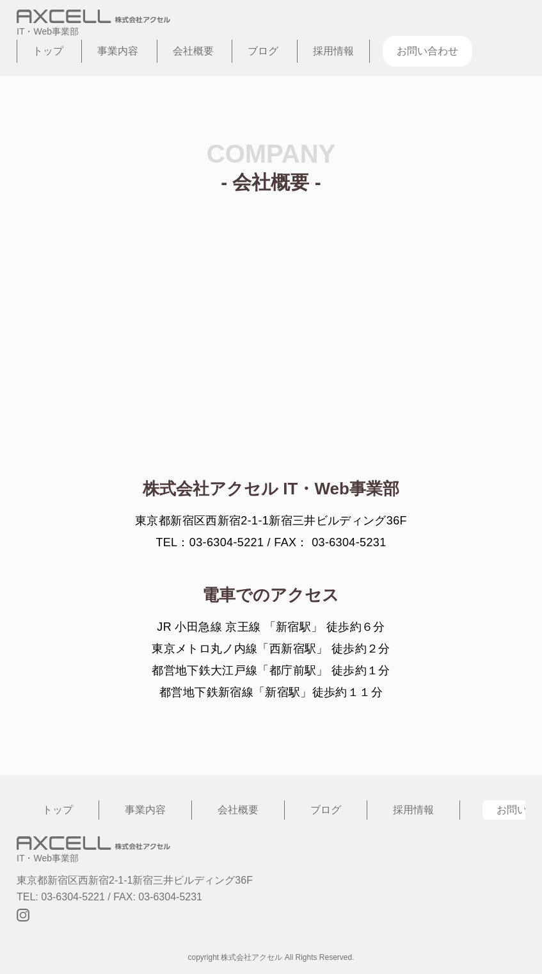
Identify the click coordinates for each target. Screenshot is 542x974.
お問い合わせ (427, 50)
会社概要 (193, 50)
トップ (48, 50)
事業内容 (117, 50)
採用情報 (333, 50)
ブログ (263, 50)
